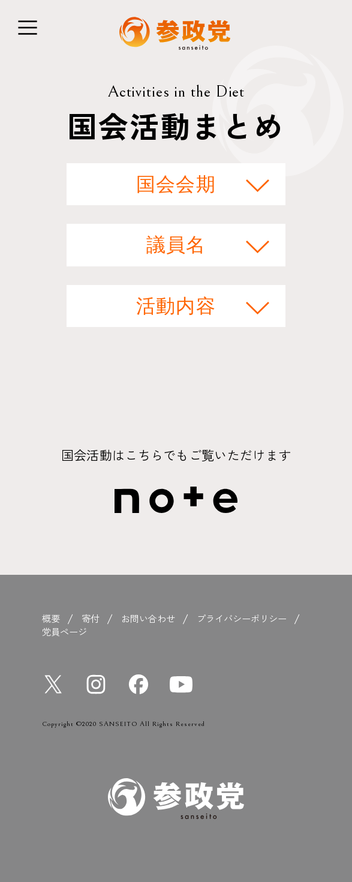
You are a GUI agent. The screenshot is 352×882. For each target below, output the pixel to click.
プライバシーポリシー (242, 618)
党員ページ (64, 631)
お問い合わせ (148, 618)
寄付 (91, 618)
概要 (51, 618)
